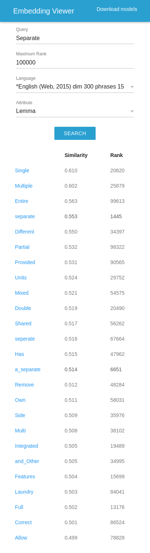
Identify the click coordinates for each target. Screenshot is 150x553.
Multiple (23, 186)
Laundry (24, 492)
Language (25, 78)
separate (25, 216)
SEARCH (75, 133)
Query (22, 29)
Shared (23, 323)
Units (21, 278)
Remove (24, 385)
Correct (23, 522)
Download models (117, 9)
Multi (20, 431)
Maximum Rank (31, 53)
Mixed (21, 293)
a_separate (28, 369)
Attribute (24, 102)
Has (19, 354)
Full (19, 507)
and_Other (27, 461)
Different (24, 232)
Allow (21, 538)
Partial (22, 247)
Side (20, 415)
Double (23, 308)
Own (20, 400)
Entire (21, 201)
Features (25, 476)
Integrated (26, 446)
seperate (25, 339)
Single (22, 170)
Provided (25, 262)
